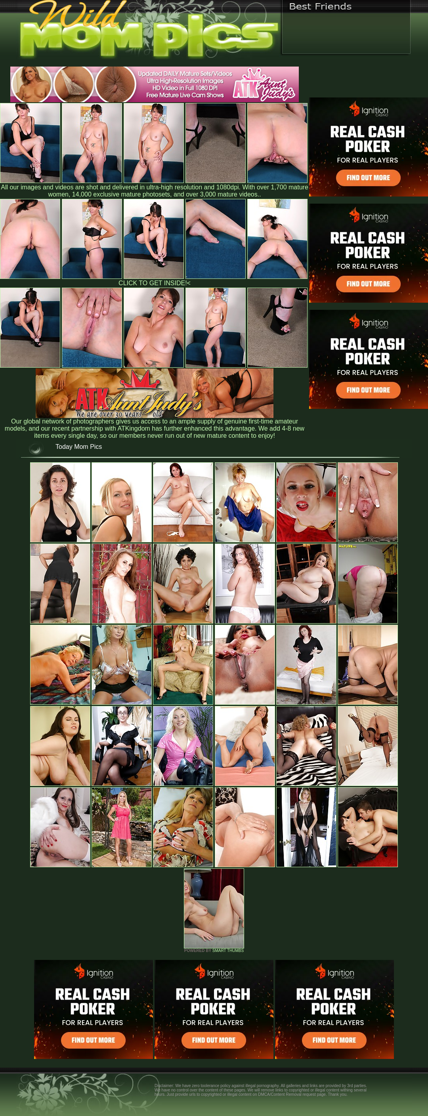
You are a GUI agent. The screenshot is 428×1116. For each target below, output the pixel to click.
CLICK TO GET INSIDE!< (154, 283)
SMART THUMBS (228, 950)
